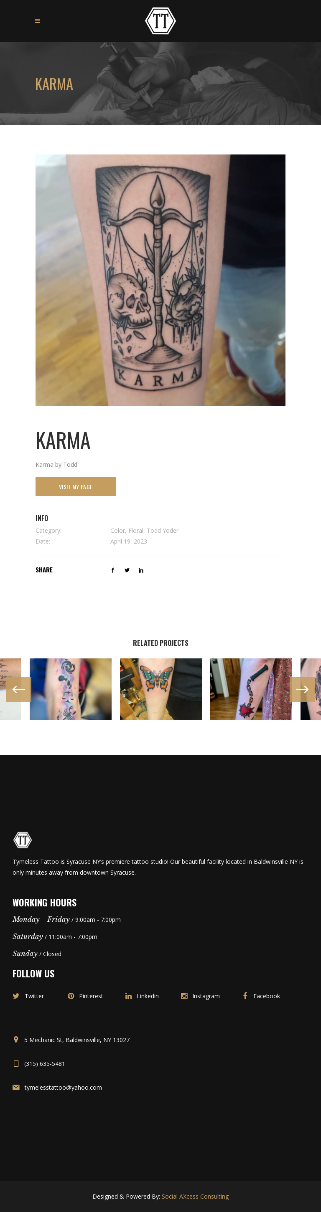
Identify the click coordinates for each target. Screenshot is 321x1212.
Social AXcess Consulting (195, 1196)
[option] (70, 689)
